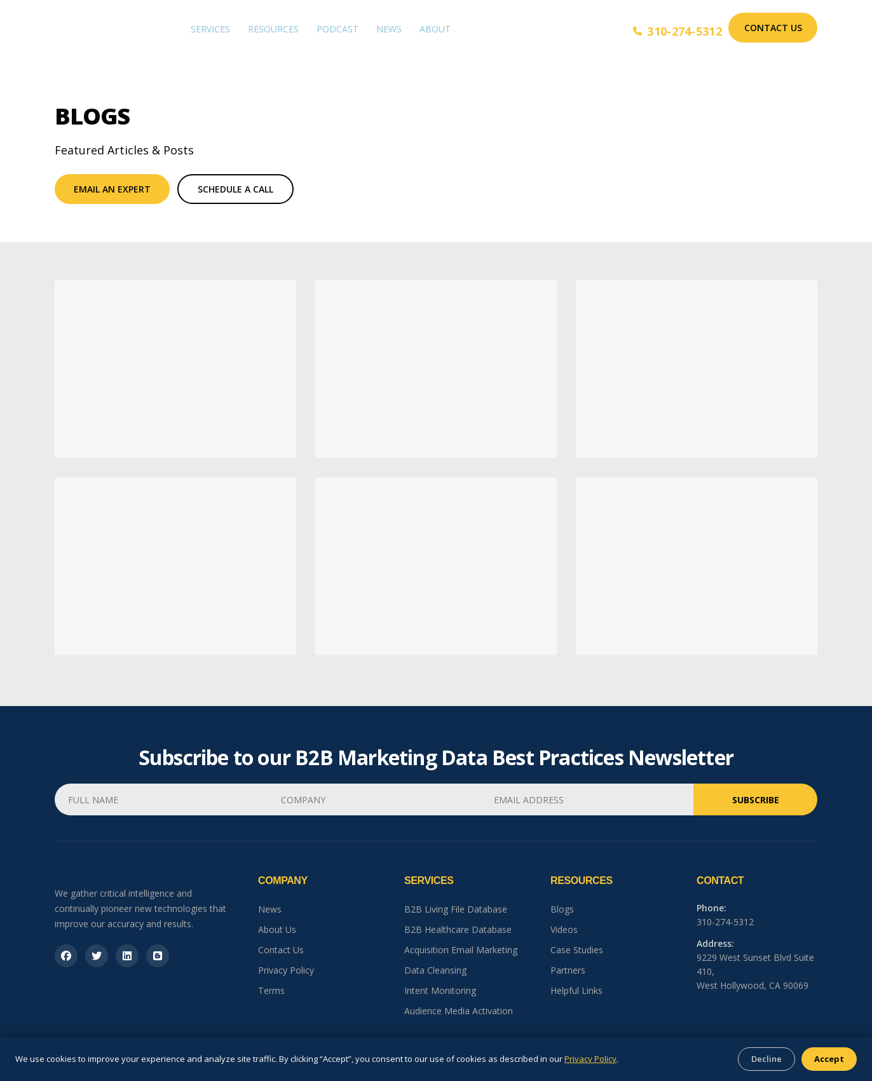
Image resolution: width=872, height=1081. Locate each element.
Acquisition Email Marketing (460, 950)
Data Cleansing (435, 970)
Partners (567, 970)
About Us (277, 929)
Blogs (562, 909)
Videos (564, 929)
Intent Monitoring (440, 990)
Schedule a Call (235, 189)
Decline (766, 1058)
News (389, 29)
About (435, 29)
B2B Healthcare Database (458, 929)
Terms (271, 990)
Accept (829, 1058)
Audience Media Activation (458, 1011)
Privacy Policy (286, 970)
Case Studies (576, 950)
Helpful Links (576, 990)
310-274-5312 (677, 31)
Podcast (337, 29)
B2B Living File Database (455, 909)
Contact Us (773, 28)
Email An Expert (112, 189)
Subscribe (755, 800)
